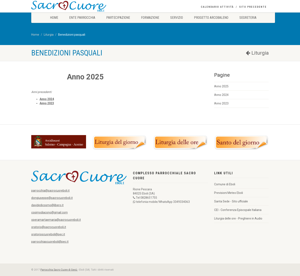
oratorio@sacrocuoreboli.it (48, 227)
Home (54, 18)
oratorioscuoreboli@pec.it (48, 234)
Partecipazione (118, 18)
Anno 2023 (221, 103)
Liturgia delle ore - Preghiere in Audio (238, 218)
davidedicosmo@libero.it (47, 205)
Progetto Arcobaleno (211, 18)
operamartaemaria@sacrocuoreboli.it (56, 219)
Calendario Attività (217, 6)
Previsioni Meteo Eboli (228, 192)
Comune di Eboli (224, 184)
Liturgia (49, 34)
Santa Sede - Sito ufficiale (231, 201)
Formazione (150, 18)
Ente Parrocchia (82, 18)
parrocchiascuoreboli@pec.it (50, 241)
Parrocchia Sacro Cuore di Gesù (59, 269)
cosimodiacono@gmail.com (49, 212)
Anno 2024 (221, 95)
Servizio (176, 18)
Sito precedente (253, 6)
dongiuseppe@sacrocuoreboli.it (52, 197)
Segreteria (247, 18)
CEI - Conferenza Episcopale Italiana (237, 210)
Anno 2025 (221, 86)
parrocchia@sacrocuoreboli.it (50, 190)
